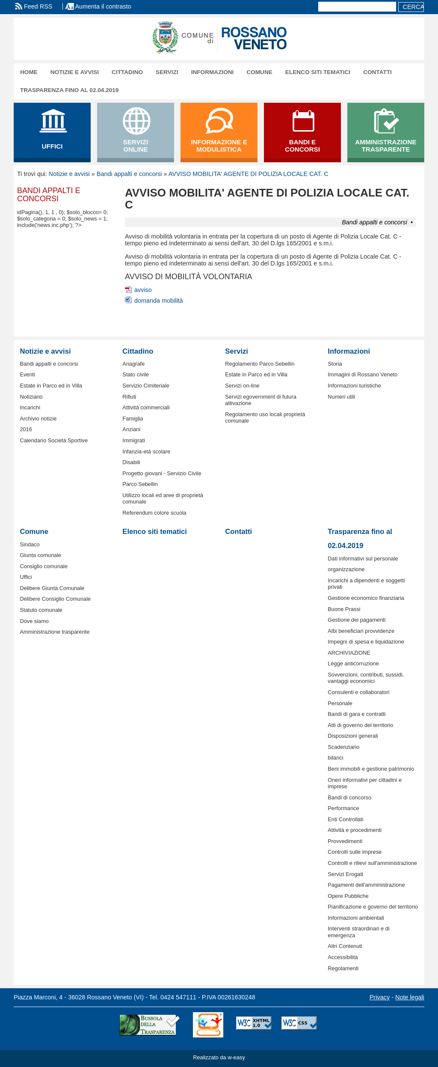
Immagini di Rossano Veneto (362, 374)
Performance (343, 808)
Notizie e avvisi (74, 72)
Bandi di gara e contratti (356, 714)
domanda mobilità (158, 300)
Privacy (380, 997)
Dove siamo (34, 621)
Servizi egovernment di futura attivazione (260, 399)
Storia (335, 364)
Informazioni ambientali (356, 918)
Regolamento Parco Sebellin (259, 364)
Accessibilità (343, 957)
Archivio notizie (38, 418)
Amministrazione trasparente (54, 632)
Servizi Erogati (345, 874)
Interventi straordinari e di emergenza (358, 931)
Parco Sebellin (140, 484)
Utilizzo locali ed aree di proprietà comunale (162, 498)
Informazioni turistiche (354, 385)
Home (29, 72)
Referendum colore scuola (154, 513)
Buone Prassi (344, 609)
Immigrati (133, 440)
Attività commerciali (145, 407)
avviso (143, 289)
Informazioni (212, 72)
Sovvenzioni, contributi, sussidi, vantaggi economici (366, 677)
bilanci (335, 757)
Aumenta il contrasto (103, 6)
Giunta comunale (40, 555)
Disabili (131, 462)
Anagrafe (133, 364)
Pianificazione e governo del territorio (373, 906)
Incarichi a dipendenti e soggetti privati (366, 583)
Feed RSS (38, 6)
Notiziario (31, 396)
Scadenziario (343, 747)
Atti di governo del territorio (360, 725)
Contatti (377, 72)
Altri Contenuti (345, 946)
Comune (259, 72)
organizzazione (346, 569)
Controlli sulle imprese (355, 852)
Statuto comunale (41, 610)
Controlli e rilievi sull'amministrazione (372, 863)
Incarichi (30, 407)
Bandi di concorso (349, 797)
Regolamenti (343, 968)
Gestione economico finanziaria (366, 598)
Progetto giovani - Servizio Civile (161, 473)
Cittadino (127, 72)
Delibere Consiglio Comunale (55, 599)
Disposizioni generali (353, 736)
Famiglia (132, 418)
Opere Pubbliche (348, 896)
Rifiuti (129, 396)
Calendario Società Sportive (54, 440)
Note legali (409, 997)
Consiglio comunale (44, 566)
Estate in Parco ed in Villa (51, 385)
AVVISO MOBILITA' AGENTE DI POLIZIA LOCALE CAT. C (248, 173)
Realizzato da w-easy (219, 1057)
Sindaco (29, 544)
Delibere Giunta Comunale (52, 588)
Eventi (27, 374)
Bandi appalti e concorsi (129, 173)
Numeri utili (341, 396)
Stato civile (135, 374)
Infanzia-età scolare (146, 451)
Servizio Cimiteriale (145, 385)
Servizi (167, 72)
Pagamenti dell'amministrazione (366, 885)
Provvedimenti (345, 841)
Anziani (131, 429)
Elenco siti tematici (317, 72)
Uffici (26, 577)
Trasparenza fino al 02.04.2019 (69, 90)
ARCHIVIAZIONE (349, 653)
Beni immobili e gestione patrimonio (371, 769)
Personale (340, 703)
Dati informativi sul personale (363, 558)
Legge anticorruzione (353, 663)
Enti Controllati (345, 819)
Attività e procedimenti (355, 830)
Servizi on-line (242, 385)
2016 (26, 429)
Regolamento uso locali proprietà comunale (265, 417)
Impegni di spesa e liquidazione (366, 641)
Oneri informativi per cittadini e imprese (365, 783)
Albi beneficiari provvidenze (361, 631)
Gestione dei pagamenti (356, 620)
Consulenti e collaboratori (358, 692)
